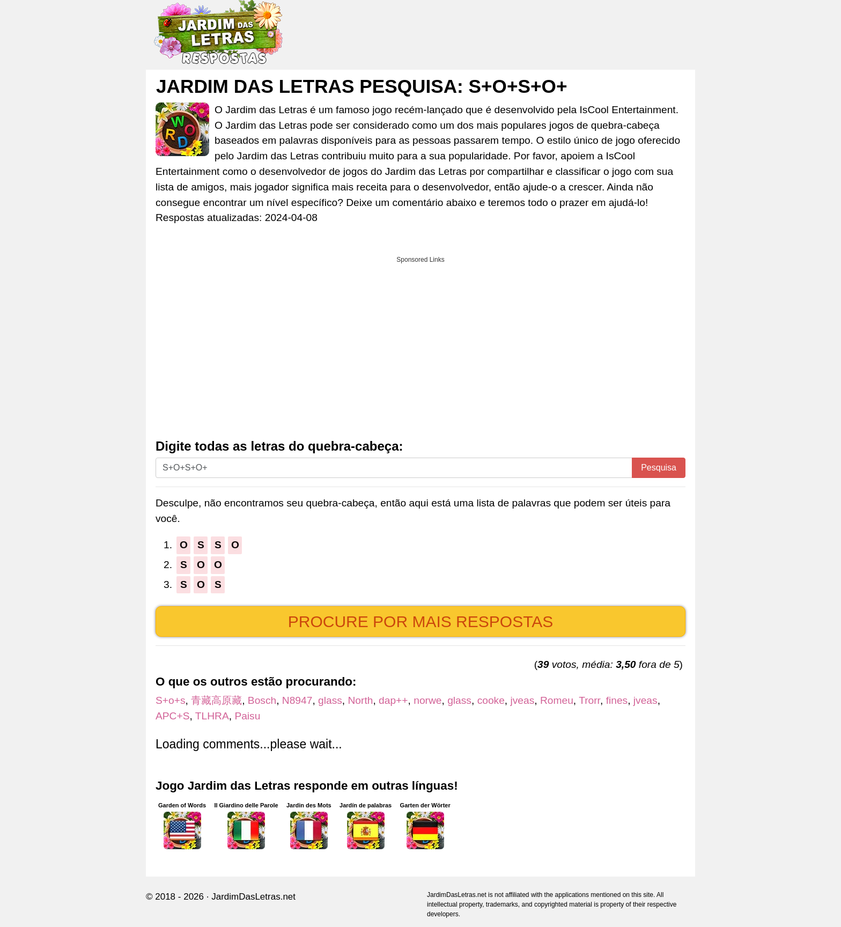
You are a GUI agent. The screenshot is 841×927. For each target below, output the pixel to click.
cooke (491, 700)
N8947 (297, 700)
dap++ (393, 700)
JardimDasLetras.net (253, 897)
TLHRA (212, 716)
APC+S (172, 716)
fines (617, 700)
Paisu (247, 716)
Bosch (262, 700)
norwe (427, 700)
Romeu (556, 700)
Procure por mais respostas (421, 621)
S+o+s (170, 700)
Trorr (589, 700)
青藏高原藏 (216, 700)
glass (330, 700)
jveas (523, 700)
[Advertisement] (420, 344)
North (360, 700)
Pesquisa (658, 467)
